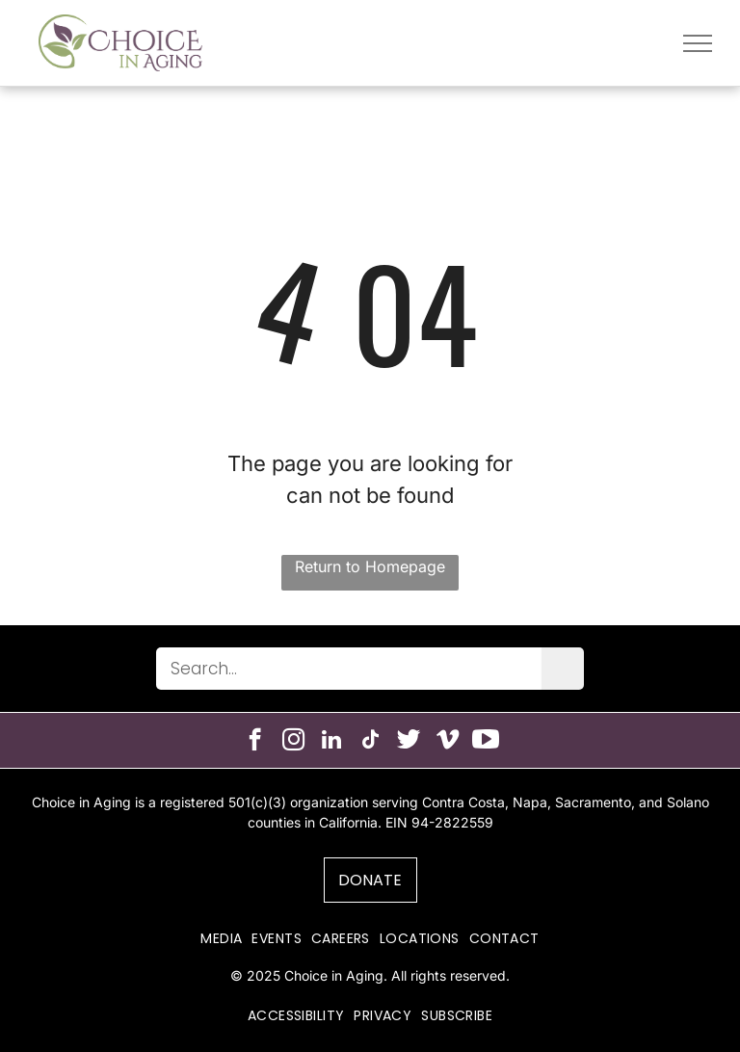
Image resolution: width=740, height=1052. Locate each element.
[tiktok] (370, 742)
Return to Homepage (370, 566)
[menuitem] (221, 939)
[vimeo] (447, 742)
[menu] (698, 43)
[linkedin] (332, 742)
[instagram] (293, 742)
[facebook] (255, 742)
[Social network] (409, 742)
